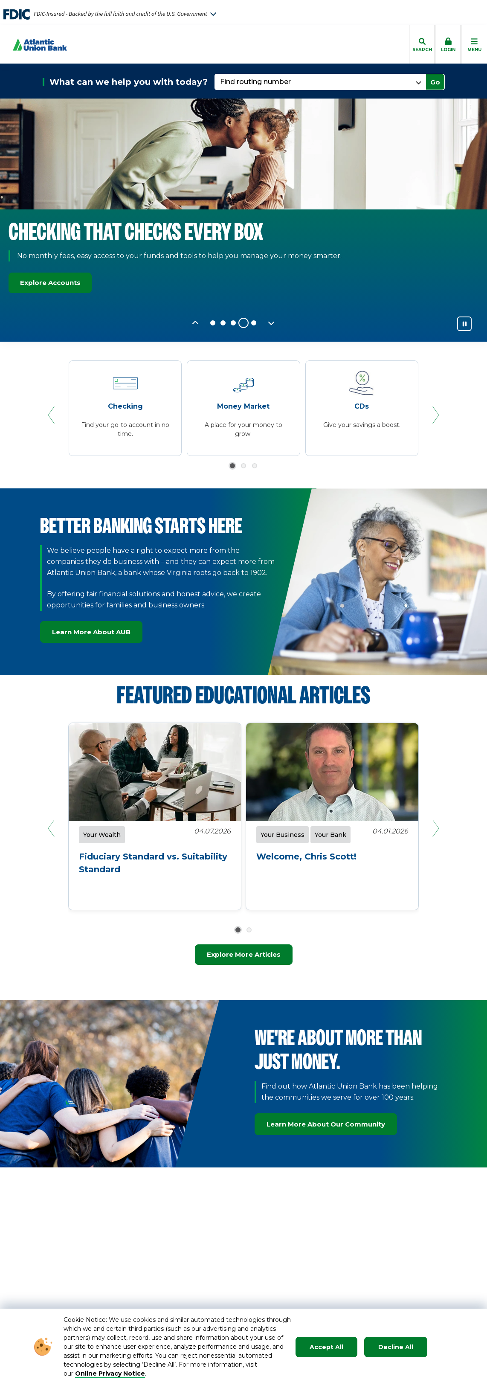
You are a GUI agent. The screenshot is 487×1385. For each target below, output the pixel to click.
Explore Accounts (54, 283)
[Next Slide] (271, 323)
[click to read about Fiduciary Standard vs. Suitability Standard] (155, 853)
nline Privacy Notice (113, 1373)
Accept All (326, 1347)
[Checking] (125, 409)
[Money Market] (243, 409)
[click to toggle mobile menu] (474, 44)
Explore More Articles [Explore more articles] (244, 954)
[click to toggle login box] (448, 44)
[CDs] (361, 409)
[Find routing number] (320, 82)
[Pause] (464, 323)
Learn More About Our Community (326, 1124)
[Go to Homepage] (33, 44)
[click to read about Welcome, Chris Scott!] (332, 846)
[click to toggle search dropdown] (422, 44)
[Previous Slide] (195, 323)
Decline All (395, 1347)
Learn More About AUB (91, 632)
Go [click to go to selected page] (435, 82)
